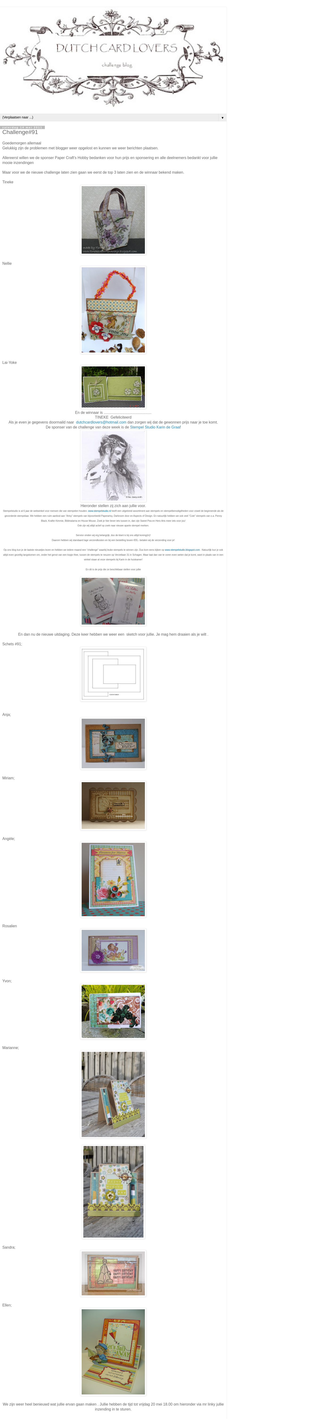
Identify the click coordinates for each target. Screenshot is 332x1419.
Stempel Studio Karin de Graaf (155, 427)
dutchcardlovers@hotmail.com (101, 422)
